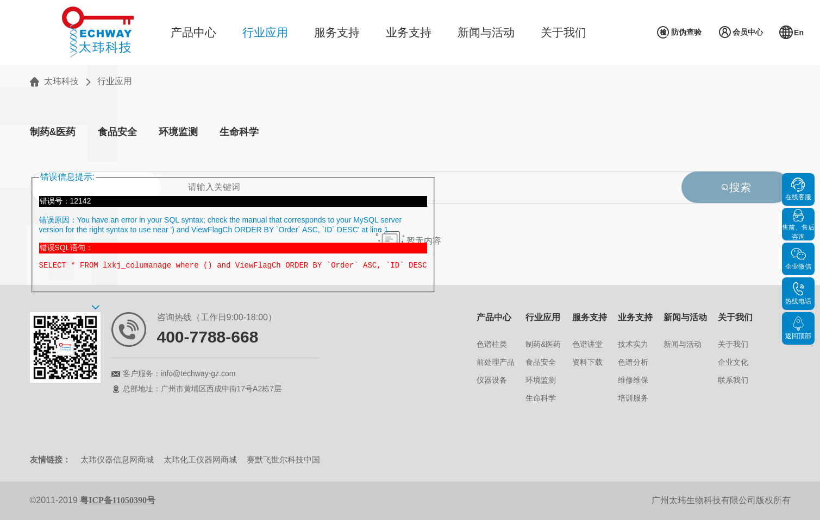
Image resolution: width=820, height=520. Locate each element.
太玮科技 (61, 81)
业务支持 (408, 32)
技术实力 (633, 344)
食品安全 (117, 131)
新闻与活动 (486, 32)
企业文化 (733, 362)
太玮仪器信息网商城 (117, 459)
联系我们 (733, 380)
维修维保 (633, 380)
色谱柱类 (492, 344)
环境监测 (178, 131)
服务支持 (337, 32)
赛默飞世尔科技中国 (283, 459)
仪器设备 (492, 380)
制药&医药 (53, 131)
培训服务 (633, 398)
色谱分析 (633, 362)
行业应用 (265, 32)
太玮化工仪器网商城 (200, 459)
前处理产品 (496, 362)
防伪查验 (679, 32)
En (791, 32)
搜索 (736, 187)
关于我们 (563, 32)
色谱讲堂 (587, 344)
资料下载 (587, 362)
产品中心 (193, 32)
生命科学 (239, 131)
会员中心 (740, 32)
